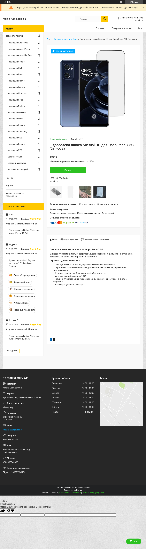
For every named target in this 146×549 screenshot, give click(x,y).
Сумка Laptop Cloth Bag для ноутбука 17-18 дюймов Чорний (22, 263)
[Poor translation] (10, 511)
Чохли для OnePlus (17, 112)
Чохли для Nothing (16, 106)
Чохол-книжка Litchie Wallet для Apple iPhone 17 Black (24, 337)
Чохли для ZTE (15, 150)
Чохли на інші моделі (18, 169)
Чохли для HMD (15, 68)
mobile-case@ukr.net (12, 430)
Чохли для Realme (16, 125)
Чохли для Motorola (17, 93)
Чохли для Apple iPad (18, 43)
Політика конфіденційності (93, 493)
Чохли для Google (16, 62)
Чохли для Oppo (15, 119)
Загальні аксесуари (17, 163)
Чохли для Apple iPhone (19, 49)
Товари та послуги (121, 28)
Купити (67, 170)
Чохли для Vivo (15, 138)
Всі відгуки (12, 351)
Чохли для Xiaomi (16, 144)
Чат (134, 541)
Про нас (9, 178)
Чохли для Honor (16, 74)
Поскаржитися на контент (70, 493)
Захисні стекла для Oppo (66, 39)
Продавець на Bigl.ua (73, 490)
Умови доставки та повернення (15, 194)
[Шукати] (104, 19)
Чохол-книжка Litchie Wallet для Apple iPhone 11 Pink (24, 231)
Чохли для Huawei (16, 81)
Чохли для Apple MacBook (20, 55)
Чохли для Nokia (15, 100)
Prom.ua (87, 488)
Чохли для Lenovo (16, 87)
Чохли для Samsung (17, 131)
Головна (100, 28)
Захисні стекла (15, 157)
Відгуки (9, 185)
